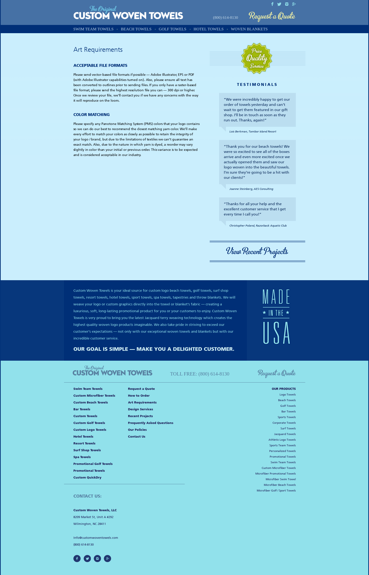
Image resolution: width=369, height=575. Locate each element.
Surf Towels (288, 428)
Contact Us (136, 436)
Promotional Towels (89, 470)
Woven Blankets (249, 29)
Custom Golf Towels (89, 423)
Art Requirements (142, 402)
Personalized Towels (282, 451)
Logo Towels (288, 394)
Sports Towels (287, 417)
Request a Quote (272, 17)
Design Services (140, 409)
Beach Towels (136, 29)
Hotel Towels (209, 29)
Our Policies (137, 429)
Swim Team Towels (93, 29)
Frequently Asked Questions (150, 423)
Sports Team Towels (282, 445)
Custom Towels (85, 416)
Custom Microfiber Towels (94, 395)
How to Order (139, 395)
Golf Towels (172, 29)
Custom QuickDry (87, 477)
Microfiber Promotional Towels (275, 473)
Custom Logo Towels (89, 429)
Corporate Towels (284, 422)
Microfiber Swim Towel (281, 479)
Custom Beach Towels (90, 402)
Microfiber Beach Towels (280, 485)
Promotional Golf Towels (93, 464)
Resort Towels (84, 443)
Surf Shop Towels (87, 450)
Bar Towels (81, 409)
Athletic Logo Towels (282, 439)
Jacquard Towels (285, 434)
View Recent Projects (257, 251)
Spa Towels (82, 457)
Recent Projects (140, 416)
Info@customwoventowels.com (95, 537)
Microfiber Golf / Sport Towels (276, 490)
